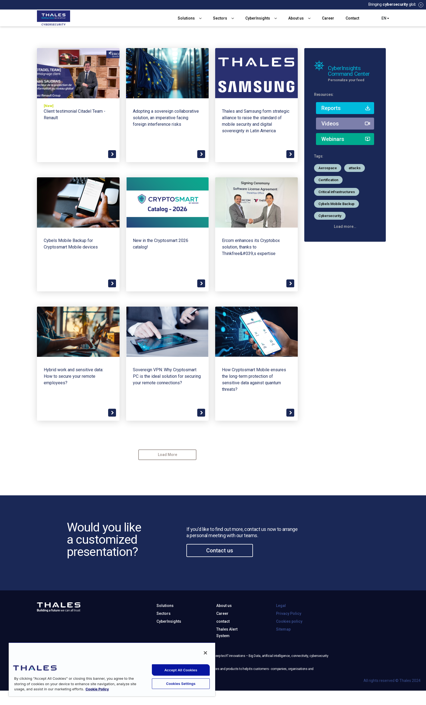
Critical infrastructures (336, 192)
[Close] (205, 653)
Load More (167, 454)
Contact (352, 18)
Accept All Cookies (180, 670)
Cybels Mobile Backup (336, 204)
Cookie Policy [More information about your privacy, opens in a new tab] (97, 689)
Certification (328, 180)
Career (328, 18)
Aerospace (327, 168)
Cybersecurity (329, 216)
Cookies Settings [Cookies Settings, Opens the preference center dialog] (180, 683)
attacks (355, 168)
